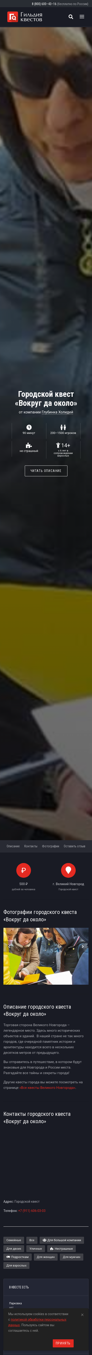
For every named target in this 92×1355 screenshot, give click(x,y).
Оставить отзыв (74, 846)
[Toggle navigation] (81, 16)
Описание (13, 846)
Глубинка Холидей (57, 412)
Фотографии (50, 846)
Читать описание (46, 471)
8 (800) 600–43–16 (44, 4)
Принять (63, 1343)
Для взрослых (16, 1265)
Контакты (30, 846)
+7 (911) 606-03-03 (31, 1211)
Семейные (13, 1240)
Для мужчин (71, 1257)
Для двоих (13, 1248)
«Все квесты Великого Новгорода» (47, 1088)
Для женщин (46, 1257)
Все (31, 1240)
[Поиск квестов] (70, 16)
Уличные (35, 1248)
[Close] (82, 1314)
